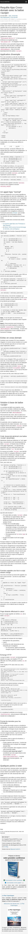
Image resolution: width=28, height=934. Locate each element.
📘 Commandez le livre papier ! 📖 (14, 882)
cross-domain (14, 17)
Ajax (10, 15)
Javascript (14, 15)
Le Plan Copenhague (8, 895)
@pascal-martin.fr (15, 849)
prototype (14, 212)
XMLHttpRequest (5, 17)
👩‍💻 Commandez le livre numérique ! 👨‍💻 (14, 880)
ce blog (6, 846)
